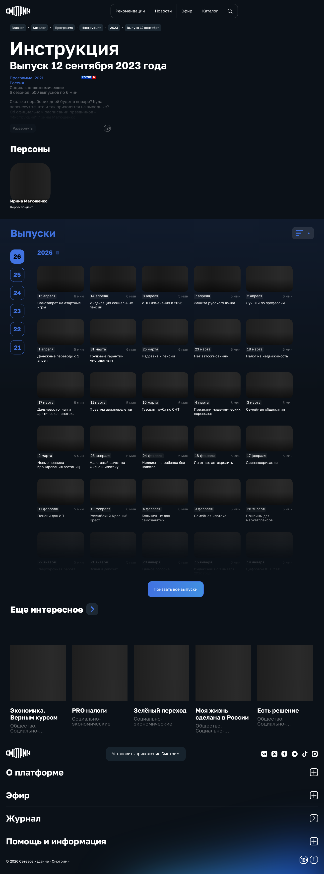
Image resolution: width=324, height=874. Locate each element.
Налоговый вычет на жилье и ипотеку (107, 464)
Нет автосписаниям (211, 356)
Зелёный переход (160, 710)
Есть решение (278, 710)
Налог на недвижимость (267, 356)
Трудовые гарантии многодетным (107, 358)
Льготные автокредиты (214, 462)
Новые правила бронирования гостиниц (58, 464)
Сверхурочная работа (56, 569)
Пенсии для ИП (50, 516)
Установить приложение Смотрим (146, 753)
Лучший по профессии (265, 303)
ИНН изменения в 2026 (162, 303)
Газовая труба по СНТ (161, 409)
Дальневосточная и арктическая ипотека (55, 411)
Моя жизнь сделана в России (222, 714)
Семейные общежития (265, 409)
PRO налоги (89, 710)
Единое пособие (156, 569)
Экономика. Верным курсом (34, 714)
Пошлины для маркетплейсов (259, 518)
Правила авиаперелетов (111, 409)
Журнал (162, 818)
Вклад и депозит (104, 569)
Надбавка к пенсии (158, 356)
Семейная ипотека (210, 516)
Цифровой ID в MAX (263, 569)
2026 (57, 252)
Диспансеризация (262, 462)
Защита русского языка (214, 303)
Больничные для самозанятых (156, 518)
